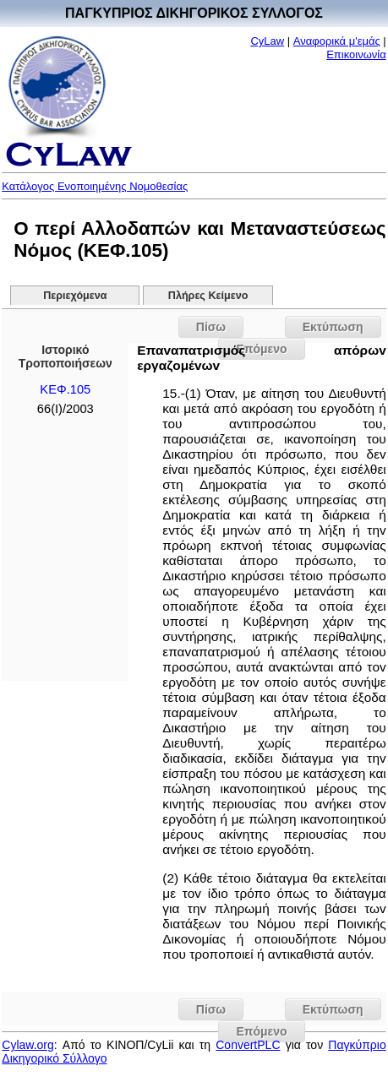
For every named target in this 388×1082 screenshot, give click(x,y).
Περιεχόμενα (75, 296)
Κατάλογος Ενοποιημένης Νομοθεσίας (95, 186)
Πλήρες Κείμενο (208, 296)
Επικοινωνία (356, 54)
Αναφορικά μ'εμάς (336, 41)
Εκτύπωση (333, 327)
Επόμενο (261, 1031)
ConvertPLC (248, 1045)
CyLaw (267, 41)
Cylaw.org (27, 1045)
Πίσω (211, 327)
